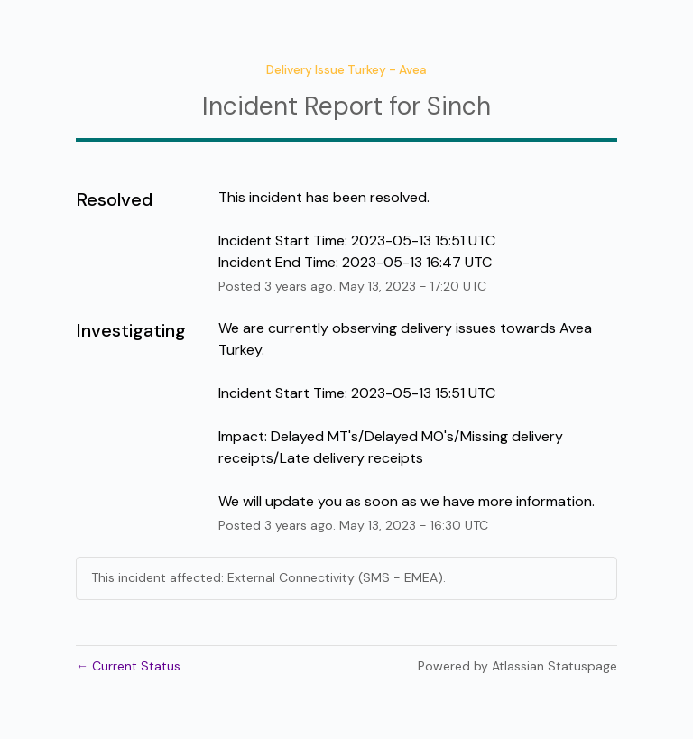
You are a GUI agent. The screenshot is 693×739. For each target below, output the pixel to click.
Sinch (459, 106)
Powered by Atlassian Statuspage (517, 666)
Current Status (128, 666)
